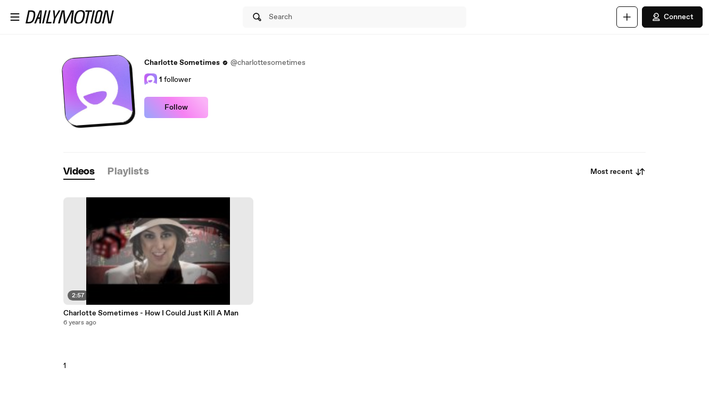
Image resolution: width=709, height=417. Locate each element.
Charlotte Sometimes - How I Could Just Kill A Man (150, 313)
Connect (672, 17)
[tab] (79, 172)
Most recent (618, 171)
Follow (176, 107)
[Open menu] (14, 17)
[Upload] (627, 17)
